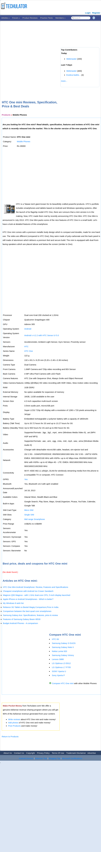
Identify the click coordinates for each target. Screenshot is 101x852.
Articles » (5, 18)
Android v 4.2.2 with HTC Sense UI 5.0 (41, 335)
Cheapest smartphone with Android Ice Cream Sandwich (28, 591)
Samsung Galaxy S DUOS (64, 643)
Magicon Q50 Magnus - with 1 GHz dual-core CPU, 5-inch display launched (36, 595)
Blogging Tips (55, 758)
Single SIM (29, 515)
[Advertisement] (31, 56)
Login (88, 13)
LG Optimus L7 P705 (61, 667)
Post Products (14, 726)
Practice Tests (46, 18)
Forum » (16, 18)
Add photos (13, 722)
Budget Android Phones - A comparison (20, 623)
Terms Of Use (58, 753)
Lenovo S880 (58, 659)
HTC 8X (55, 639)
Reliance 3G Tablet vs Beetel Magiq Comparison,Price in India (30, 607)
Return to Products (10, 736)
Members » (60, 18)
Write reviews (14, 719)
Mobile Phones (23, 141)
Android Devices (26, 758)
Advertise (91, 753)
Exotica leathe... (73, 75)
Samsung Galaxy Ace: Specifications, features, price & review (30, 615)
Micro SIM (28, 510)
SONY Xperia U (59, 671)
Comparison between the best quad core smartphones (27, 611)
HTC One (28, 351)
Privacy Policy (43, 753)
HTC (26, 346)
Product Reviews (30, 18)
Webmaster (71, 59)
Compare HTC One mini (63, 683)
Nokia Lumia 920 (59, 651)
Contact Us (19, 753)
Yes (25, 479)
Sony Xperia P (58, 675)
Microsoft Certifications (72, 758)
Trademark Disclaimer (76, 753)
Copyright (30, 753)
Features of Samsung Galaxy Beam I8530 (21, 619)
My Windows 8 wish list (13, 603)
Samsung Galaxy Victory (63, 655)
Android (27, 329)
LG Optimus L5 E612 (61, 663)
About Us (7, 753)
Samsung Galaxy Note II (63, 647)
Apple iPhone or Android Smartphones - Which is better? (28, 599)
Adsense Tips (41, 758)
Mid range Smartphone (34, 519)
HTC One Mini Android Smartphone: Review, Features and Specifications (35, 587)
